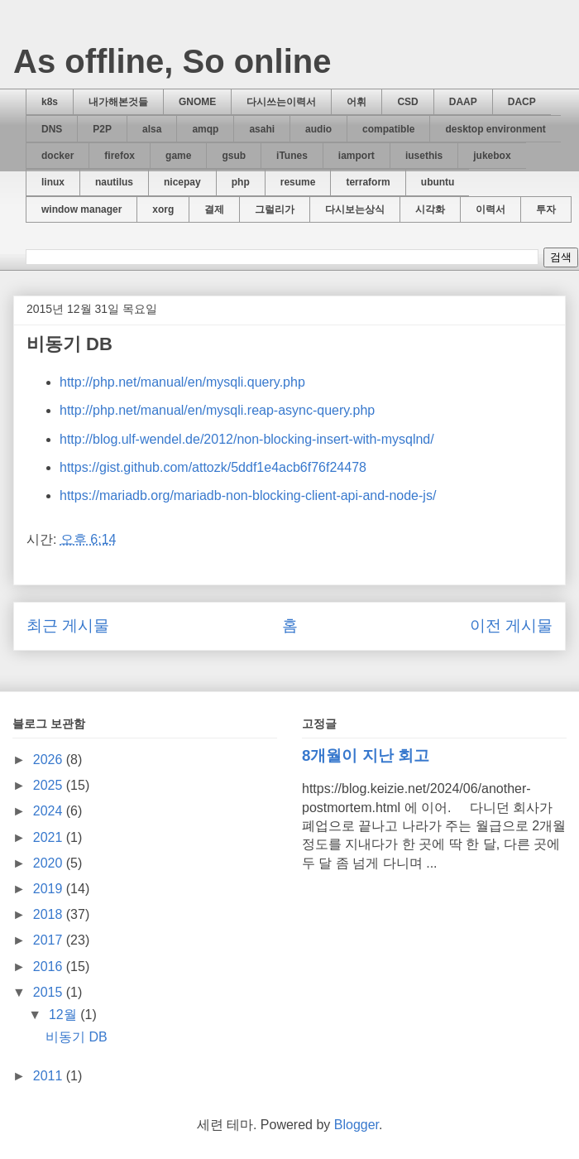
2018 (49, 914)
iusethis (424, 155)
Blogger (356, 1125)
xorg (163, 209)
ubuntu (438, 182)
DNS (51, 129)
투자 (546, 209)
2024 (49, 811)
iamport (356, 155)
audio (318, 129)
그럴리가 (274, 209)
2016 (49, 966)
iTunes (292, 155)
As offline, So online (172, 61)
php (241, 182)
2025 (49, 785)
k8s (49, 102)
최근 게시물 (67, 625)
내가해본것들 (118, 102)
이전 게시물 (511, 625)
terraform (368, 182)
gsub (234, 155)
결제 (214, 209)
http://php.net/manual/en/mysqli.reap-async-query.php (217, 410)
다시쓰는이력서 (281, 102)
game (178, 155)
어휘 (356, 102)
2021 (49, 837)
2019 (49, 889)
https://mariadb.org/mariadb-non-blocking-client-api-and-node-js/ (248, 495)
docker (57, 155)
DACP (522, 102)
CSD (407, 102)
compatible (388, 129)
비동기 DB (76, 1037)
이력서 (490, 209)
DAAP (463, 102)
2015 (49, 992)
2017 (49, 940)
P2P (102, 129)
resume (298, 182)
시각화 (430, 209)
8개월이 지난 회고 (365, 755)
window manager (81, 209)
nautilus (114, 182)
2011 (49, 1076)
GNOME (197, 102)
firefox (119, 155)
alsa (151, 129)
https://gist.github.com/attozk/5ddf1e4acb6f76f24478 (213, 467)
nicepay (182, 182)
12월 (64, 1015)
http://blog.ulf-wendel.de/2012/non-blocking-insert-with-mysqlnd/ (247, 439)
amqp (205, 129)
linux (53, 182)
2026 (49, 760)
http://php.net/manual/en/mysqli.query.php (182, 382)
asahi (262, 129)
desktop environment (495, 129)
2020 (49, 863)
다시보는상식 (355, 209)
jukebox (491, 155)
